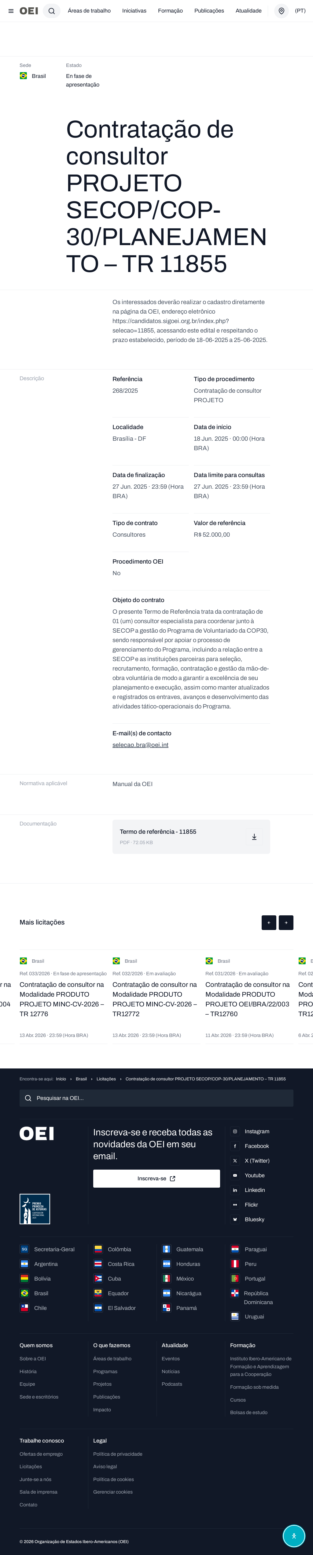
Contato (28, 1504)
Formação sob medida (254, 1387)
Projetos (102, 1384)
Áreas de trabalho (89, 11)
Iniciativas (134, 11)
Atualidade (249, 11)
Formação (170, 11)
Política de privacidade (117, 1454)
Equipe (27, 1384)
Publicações (209, 11)
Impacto (102, 1409)
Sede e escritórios (39, 1396)
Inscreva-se (157, 1178)
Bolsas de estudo (248, 1412)
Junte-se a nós (35, 1479)
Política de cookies (113, 1479)
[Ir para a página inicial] (29, 11)
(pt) (300, 11)
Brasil (81, 1079)
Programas (105, 1371)
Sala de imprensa (38, 1491)
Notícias (171, 1371)
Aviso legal (105, 1466)
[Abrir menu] (11, 11)
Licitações (106, 1079)
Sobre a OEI (33, 1358)
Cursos (238, 1399)
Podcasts (172, 1384)
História (28, 1371)
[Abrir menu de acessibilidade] (294, 1536)
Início (61, 1079)
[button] (269, 922)
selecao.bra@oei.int (140, 744)
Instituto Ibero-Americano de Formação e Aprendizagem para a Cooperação (261, 1366)
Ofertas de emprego (41, 1454)
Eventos (171, 1358)
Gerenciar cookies (113, 1491)
